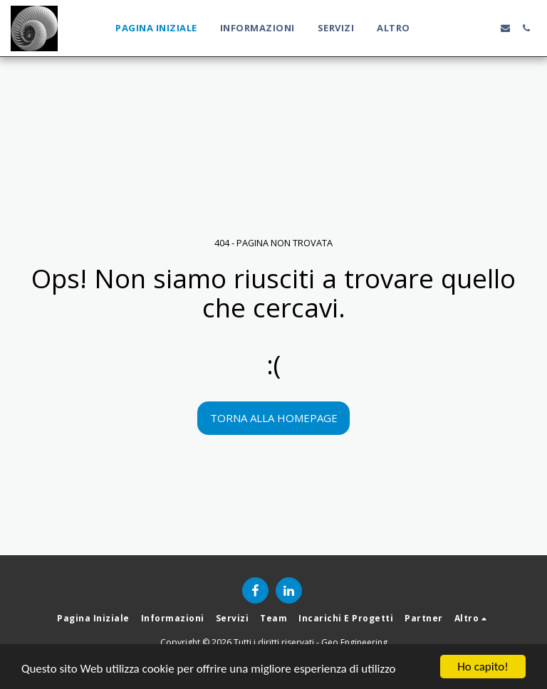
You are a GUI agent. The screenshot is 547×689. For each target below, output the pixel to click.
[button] (443, 28)
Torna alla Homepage (274, 418)
